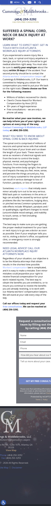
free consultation (12, 306)
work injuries (21, 188)
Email (29, 2)
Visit (35, 2)
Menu (16, 2)
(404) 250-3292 (25, 19)
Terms (48, 399)
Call (23, 2)
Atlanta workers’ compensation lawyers (23, 76)
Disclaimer (7, 467)
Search (39, 2)
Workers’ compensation (15, 267)
